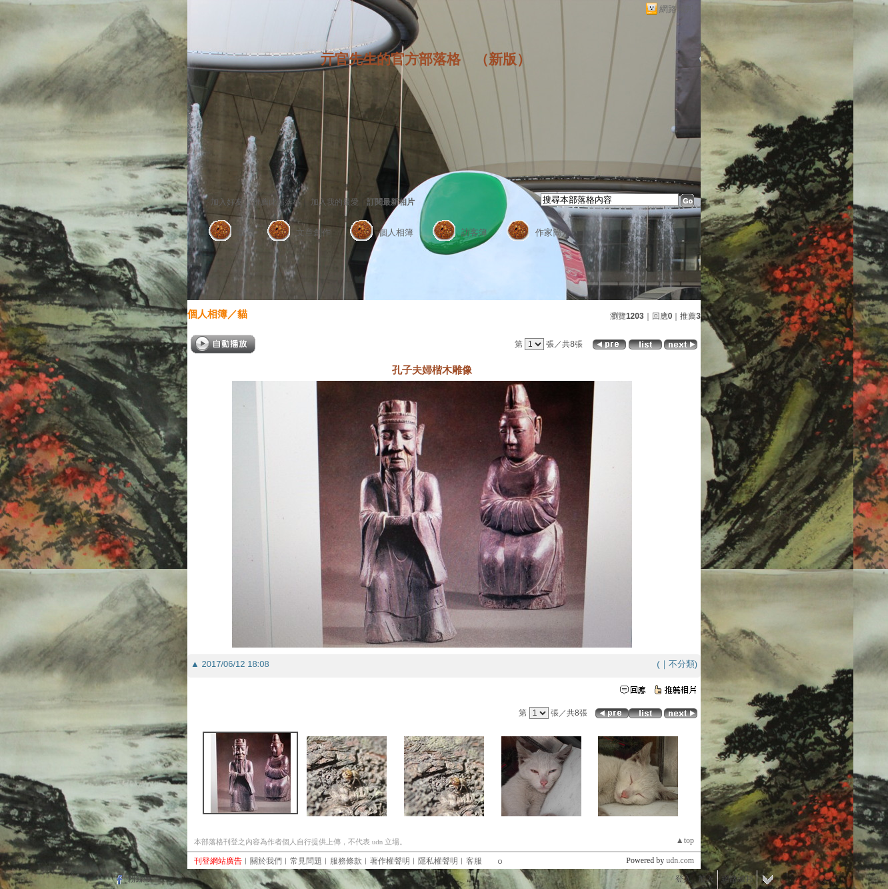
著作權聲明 (390, 861)
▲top (685, 840)
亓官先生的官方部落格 (391, 59)
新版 (503, 59)
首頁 (246, 232)
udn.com (680, 860)
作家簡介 (552, 232)
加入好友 (227, 202)
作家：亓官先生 (322, 45)
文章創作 (313, 232)
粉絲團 (140, 879)
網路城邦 (676, 9)
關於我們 (266, 861)
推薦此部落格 (277, 202)
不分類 (682, 664)
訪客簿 (474, 232)
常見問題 (306, 861)
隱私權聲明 (438, 861)
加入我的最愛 (335, 202)
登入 (683, 879)
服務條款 (346, 861)
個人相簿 (396, 232)
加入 (706, 879)
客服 (474, 861)
